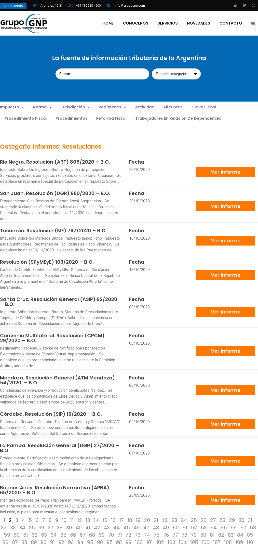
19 (138, 520)
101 (149, 542)
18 (129, 520)
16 (113, 520)
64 (54, 534)
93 (71, 542)
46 (137, 527)
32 (4, 527)
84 (240, 534)
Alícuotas (173, 107)
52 (194, 527)
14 (96, 520)
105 (194, 542)
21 (156, 520)
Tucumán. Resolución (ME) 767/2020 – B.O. (53, 230)
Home (108, 23)
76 (166, 534)
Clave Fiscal (203, 107)
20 (147, 520)
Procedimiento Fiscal (25, 118)
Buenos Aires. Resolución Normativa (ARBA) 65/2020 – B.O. (54, 490)
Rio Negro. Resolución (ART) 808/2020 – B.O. (55, 161)
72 (128, 534)
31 (250, 520)
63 (44, 534)
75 (157, 534)
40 (79, 527)
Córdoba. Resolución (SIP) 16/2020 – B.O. (51, 413)
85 (250, 534)
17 (121, 520)
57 (243, 527)
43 (107, 527)
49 (166, 527)
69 (102, 534)
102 (160, 542)
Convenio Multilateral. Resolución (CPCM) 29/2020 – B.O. (52, 338)
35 (32, 527)
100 (139, 542)
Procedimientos (71, 118)
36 (41, 527)
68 (92, 534)
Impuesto (12, 107)
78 (184, 534)
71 (120, 534)
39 (69, 527)
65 (63, 534)
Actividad (144, 107)
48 (156, 527)
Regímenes (112, 107)
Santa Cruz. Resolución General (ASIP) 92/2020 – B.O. (58, 301)
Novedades (199, 23)
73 (137, 534)
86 (5, 542)
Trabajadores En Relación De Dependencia (178, 118)
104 (183, 542)
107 (216, 542)
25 (194, 520)
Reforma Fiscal (111, 118)
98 (119, 542)
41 (87, 527)
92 (61, 542)
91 (52, 542)
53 (204, 527)
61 (25, 534)
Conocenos (136, 23)
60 (17, 534)
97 (109, 542)
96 (100, 542)
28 (222, 520)
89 (34, 542)
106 (205, 542)
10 (64, 520)
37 (50, 527)
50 (176, 527)
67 (82, 534)
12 (79, 520)
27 (213, 520)
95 (90, 542)
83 (230, 534)
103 (171, 542)
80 (203, 534)
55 (223, 527)
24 (184, 520)
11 (72, 520)
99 (128, 542)
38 (60, 527)
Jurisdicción (75, 107)
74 (147, 534)
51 (184, 527)
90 (43, 542)
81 (212, 534)
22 (165, 520)
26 (203, 520)
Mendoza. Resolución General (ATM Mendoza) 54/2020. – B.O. (57, 380)
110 (250, 542)
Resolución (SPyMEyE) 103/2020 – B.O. (47, 261)
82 (221, 534)
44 (116, 527)
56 (234, 527)
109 (239, 542)
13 (88, 520)
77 (175, 534)
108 (228, 542)
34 (22, 527)
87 (15, 542)
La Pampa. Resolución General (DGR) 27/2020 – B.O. (59, 448)
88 (24, 542)
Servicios (168, 23)
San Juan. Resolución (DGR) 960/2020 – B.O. (55, 193)
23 (174, 520)
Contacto (231, 23)
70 (111, 534)
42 (97, 527)
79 (194, 534)
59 (7, 534)
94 (80, 542)
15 (104, 520)
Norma (42, 107)
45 (126, 527)
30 (241, 520)
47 (146, 527)
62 (35, 534)
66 (73, 534)
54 (213, 527)
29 (232, 520)
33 (13, 527)
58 (253, 527)
